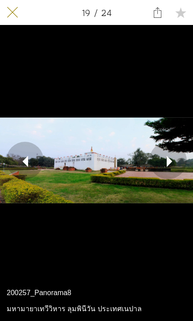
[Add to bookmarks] (180, 12)
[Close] (12, 12)
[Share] (157, 12)
